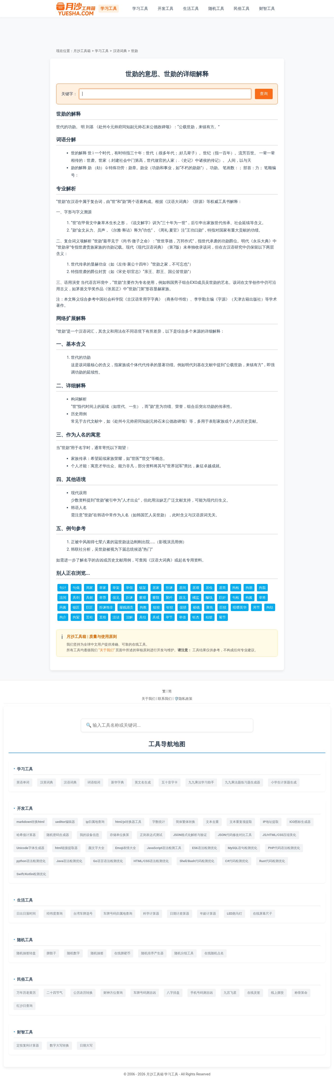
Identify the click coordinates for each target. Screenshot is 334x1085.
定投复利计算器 (28, 1045)
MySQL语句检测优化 (242, 848)
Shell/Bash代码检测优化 (197, 861)
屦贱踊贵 (126, 607)
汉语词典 (120, 51)
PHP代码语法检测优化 (284, 848)
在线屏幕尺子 (262, 913)
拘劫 (269, 607)
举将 (262, 597)
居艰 (195, 588)
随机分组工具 (184, 953)
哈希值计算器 (26, 835)
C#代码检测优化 (236, 861)
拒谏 (169, 588)
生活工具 (191, 8)
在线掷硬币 (122, 953)
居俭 (209, 588)
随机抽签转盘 (26, 953)
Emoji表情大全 (125, 848)
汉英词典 (46, 782)
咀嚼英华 (240, 607)
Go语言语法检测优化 (108, 861)
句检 (235, 597)
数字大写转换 (59, 1045)
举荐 (102, 597)
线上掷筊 (277, 993)
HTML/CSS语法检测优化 (151, 861)
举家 (102, 588)
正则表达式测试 (151, 835)
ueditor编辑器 (65, 822)
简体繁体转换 (185, 822)
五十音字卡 (170, 782)
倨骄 (183, 607)
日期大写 (86, 1045)
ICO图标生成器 (300, 822)
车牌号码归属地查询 (117, 913)
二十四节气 (55, 993)
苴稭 (102, 617)
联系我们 (165, 699)
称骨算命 (301, 993)
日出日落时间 (26, 913)
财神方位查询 (113, 993)
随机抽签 (97, 953)
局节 (256, 607)
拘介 (62, 617)
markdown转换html (30, 822)
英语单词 (23, 782)
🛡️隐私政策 (183, 699)
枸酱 (249, 597)
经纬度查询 (55, 913)
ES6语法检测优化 (204, 848)
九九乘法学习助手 (201, 782)
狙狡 (156, 607)
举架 (116, 588)
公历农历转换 (83, 993)
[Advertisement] (167, 32)
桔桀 (209, 617)
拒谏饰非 (106, 607)
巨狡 (222, 607)
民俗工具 (242, 8)
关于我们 (148, 699)
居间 (182, 588)
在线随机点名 (214, 953)
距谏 (129, 597)
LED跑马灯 (234, 913)
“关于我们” (107, 650)
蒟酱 (62, 607)
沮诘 (116, 617)
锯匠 (76, 607)
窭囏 (155, 597)
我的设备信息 (89, 835)
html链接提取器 (66, 848)
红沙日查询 (25, 1006)
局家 (89, 588)
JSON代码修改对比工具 (234, 835)
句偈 (76, 588)
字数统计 (158, 822)
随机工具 (216, 8)
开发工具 (165, 8)
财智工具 (267, 8)
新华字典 (117, 782)
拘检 (235, 588)
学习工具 (140, 8)
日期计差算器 (179, 913)
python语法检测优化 (31, 861)
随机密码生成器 (58, 835)
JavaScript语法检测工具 (164, 848)
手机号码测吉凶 (201, 993)
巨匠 (89, 607)
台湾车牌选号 (83, 913)
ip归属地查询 (95, 822)
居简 (222, 588)
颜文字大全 (96, 848)
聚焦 (209, 607)
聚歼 (169, 597)
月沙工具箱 (82, 51)
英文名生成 (143, 782)
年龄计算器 (208, 913)
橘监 (195, 597)
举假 (129, 588)
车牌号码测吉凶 (145, 993)
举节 (169, 617)
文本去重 (212, 822)
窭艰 (142, 597)
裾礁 (196, 607)
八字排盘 (173, 993)
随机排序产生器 (152, 953)
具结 (142, 617)
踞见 (182, 597)
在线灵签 (253, 993)
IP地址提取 (271, 822)
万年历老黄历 (26, 993)
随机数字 (73, 953)
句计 (62, 588)
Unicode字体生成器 (30, 848)
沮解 (129, 617)
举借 (182, 617)
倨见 (116, 597)
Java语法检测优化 (69, 861)
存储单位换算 (119, 835)
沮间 (62, 597)
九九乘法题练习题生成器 (242, 782)
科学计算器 (151, 913)
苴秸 (89, 617)
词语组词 (93, 782)
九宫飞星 (230, 993)
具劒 (89, 597)
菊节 (222, 617)
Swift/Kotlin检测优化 (31, 874)
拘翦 (262, 588)
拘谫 (249, 588)
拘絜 (76, 617)
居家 (155, 588)
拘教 (143, 607)
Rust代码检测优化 (272, 861)
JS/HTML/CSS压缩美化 (279, 835)
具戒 (155, 617)
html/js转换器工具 (128, 822)
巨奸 (222, 597)
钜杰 (195, 617)
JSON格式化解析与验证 (190, 835)
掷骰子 (51, 953)
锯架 (142, 588)
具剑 (76, 597)
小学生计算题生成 (284, 782)
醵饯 (209, 597)
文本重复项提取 (241, 822)
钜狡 (169, 607)
